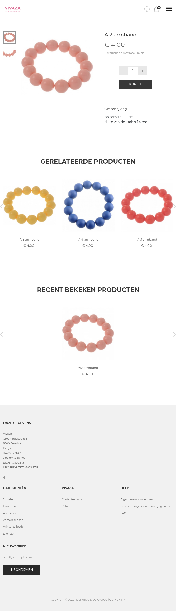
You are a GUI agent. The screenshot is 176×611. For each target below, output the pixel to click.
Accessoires (10, 513)
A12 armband (88, 368)
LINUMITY (118, 599)
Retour (66, 506)
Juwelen (9, 499)
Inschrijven (21, 570)
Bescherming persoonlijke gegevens (145, 506)
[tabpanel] (57, 67)
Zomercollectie (13, 519)
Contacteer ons (72, 499)
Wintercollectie (13, 526)
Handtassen (11, 506)
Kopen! (135, 84)
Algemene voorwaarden (136, 499)
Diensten (9, 533)
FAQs (123, 513)
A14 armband (88, 239)
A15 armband (29, 239)
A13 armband (147, 239)
